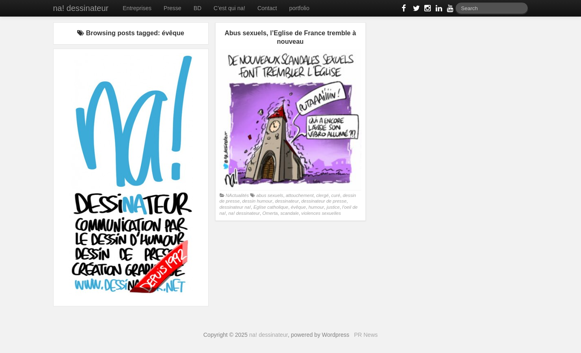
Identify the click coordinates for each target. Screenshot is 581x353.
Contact (267, 8)
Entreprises (137, 8)
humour (316, 207)
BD (197, 8)
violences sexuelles (321, 213)
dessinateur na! (235, 207)
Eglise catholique (270, 207)
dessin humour (257, 201)
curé (335, 195)
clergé (322, 195)
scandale (289, 213)
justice (332, 207)
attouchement (300, 195)
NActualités (237, 195)
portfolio (299, 8)
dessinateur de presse (323, 201)
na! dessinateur (81, 8)
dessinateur (287, 201)
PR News (366, 335)
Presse (172, 8)
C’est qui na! (229, 8)
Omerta (270, 213)
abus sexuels (269, 195)
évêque (298, 207)
